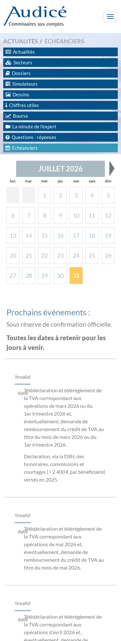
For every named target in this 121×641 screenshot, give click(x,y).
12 (108, 215)
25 (92, 255)
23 (60, 255)
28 (28, 275)
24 (76, 255)
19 (108, 235)
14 (28, 235)
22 (44, 255)
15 (44, 235)
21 (28, 255)
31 (76, 275)
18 (92, 235)
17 (76, 235)
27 (13, 275)
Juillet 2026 (60, 168)
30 (60, 275)
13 (13, 235)
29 (44, 275)
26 (108, 255)
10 (76, 215)
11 (92, 215)
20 (13, 255)
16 (60, 235)
